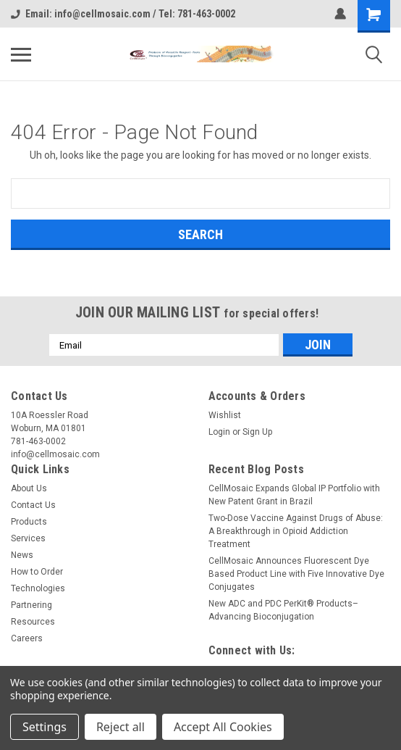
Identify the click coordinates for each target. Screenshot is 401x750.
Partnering (31, 605)
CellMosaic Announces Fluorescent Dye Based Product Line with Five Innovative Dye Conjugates (296, 574)
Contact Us (33, 505)
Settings (44, 727)
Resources (33, 622)
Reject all (120, 727)
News (22, 555)
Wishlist (224, 415)
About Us (29, 488)
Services (28, 538)
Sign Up (257, 432)
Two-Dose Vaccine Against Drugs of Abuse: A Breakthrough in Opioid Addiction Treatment (295, 531)
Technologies (38, 588)
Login (219, 432)
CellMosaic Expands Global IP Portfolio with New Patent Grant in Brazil (294, 495)
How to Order (37, 572)
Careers (27, 638)
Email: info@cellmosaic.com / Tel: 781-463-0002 (123, 14)
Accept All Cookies (223, 727)
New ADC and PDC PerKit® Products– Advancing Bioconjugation (283, 610)
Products (29, 522)
